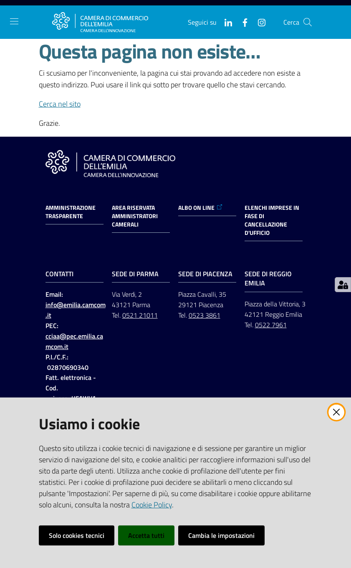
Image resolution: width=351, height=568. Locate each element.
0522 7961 (271, 325)
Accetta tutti (146, 535)
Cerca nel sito (60, 104)
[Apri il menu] (14, 21)
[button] (308, 22)
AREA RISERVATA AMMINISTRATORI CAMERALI (135, 216)
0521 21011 (140, 315)
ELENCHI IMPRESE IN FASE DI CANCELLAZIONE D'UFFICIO (272, 220)
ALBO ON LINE (200, 208)
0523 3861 (204, 315)
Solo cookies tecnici (76, 535)
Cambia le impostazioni (221, 535)
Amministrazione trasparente (70, 212)
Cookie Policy (151, 504)
